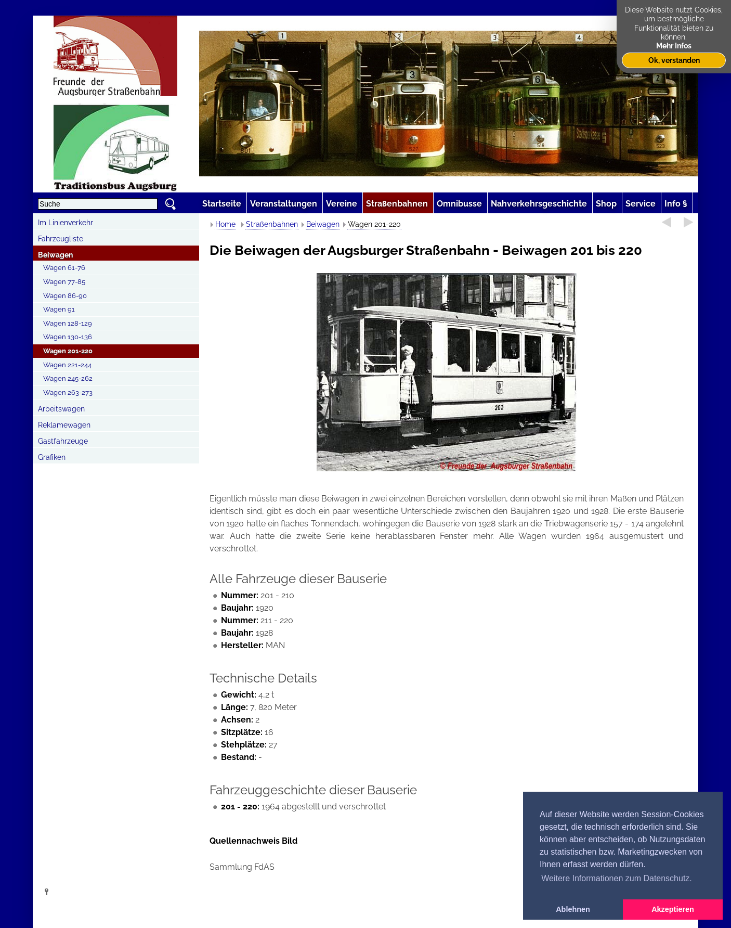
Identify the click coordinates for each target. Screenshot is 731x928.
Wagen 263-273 (68, 392)
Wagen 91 (59, 309)
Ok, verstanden (674, 60)
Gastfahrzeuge (63, 441)
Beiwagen (55, 255)
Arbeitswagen (61, 409)
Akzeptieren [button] (672, 909)
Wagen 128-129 (67, 323)
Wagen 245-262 (68, 378)
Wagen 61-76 (64, 268)
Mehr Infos (673, 45)
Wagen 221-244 (67, 365)
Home (225, 224)
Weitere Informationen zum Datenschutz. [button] (616, 878)
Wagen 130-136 (67, 337)
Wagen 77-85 (64, 282)
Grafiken (52, 457)
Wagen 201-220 (68, 351)
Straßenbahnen (272, 224)
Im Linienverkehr (65, 222)
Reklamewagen (64, 425)
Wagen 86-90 (65, 296)
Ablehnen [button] (573, 909)
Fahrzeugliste (60, 239)
